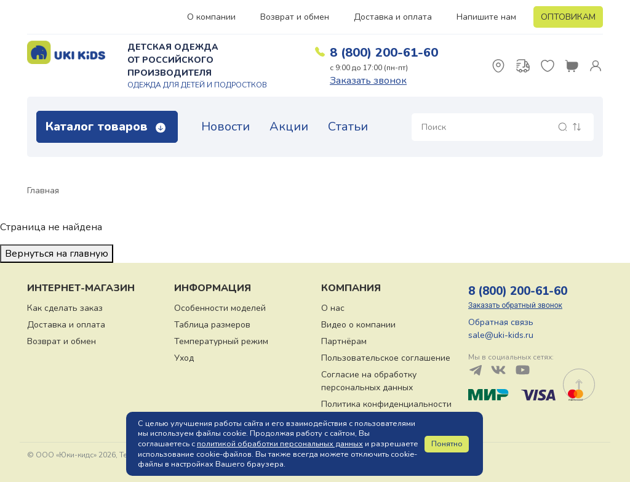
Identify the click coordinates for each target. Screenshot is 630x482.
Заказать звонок (368, 80)
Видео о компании (358, 325)
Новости (225, 126)
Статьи (348, 126)
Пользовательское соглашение (385, 358)
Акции (288, 126)
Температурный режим (221, 341)
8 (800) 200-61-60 (384, 52)
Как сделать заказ (65, 308)
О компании (211, 17)
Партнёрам (344, 341)
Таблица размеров (212, 325)
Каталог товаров (105, 126)
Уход (184, 358)
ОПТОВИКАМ (568, 17)
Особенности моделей (220, 308)
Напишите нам (486, 17)
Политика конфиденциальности (386, 404)
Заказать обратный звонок (515, 305)
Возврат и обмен (294, 17)
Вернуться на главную (56, 253)
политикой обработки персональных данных (280, 443)
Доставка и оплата (393, 17)
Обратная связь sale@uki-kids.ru (500, 328)
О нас (333, 308)
